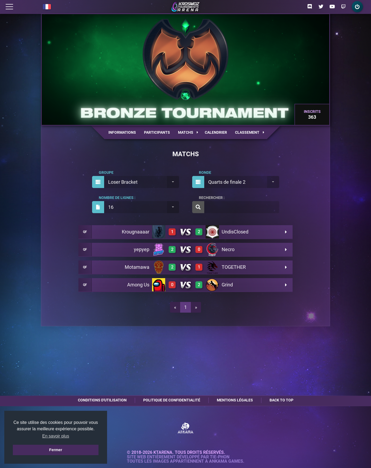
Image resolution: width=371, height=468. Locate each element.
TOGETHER (234, 267)
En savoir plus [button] (55, 436)
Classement (249, 132)
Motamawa (137, 267)
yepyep (141, 249)
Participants (157, 132)
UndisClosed (235, 232)
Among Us (138, 284)
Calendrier (216, 132)
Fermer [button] (55, 450)
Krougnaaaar (135, 232)
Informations (122, 132)
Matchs (188, 132)
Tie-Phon (219, 457)
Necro (228, 249)
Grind (227, 284)
